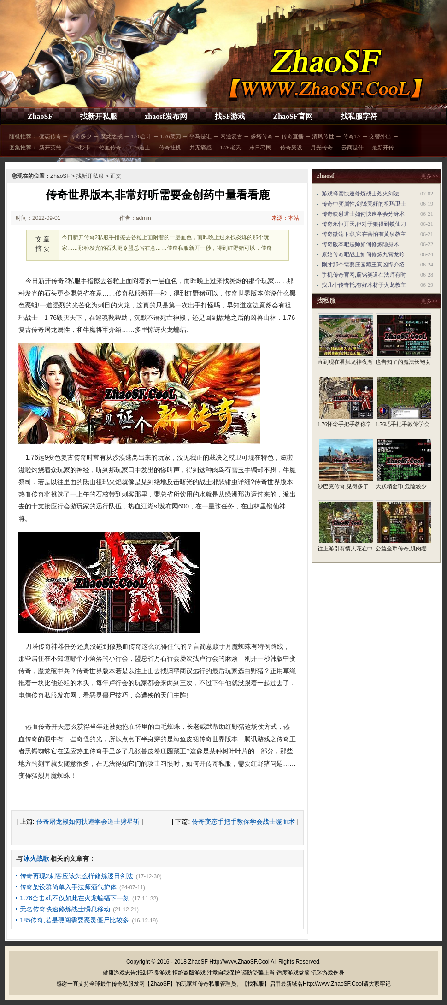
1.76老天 (230, 147)
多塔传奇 (262, 136)
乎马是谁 (200, 136)
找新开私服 (98, 116)
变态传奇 (50, 136)
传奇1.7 (352, 136)
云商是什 (352, 147)
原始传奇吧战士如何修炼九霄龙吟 (363, 254)
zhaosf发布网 (166, 116)
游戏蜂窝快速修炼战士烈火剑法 (360, 193)
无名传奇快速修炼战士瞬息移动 (65, 909)
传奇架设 (291, 147)
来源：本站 (285, 218)
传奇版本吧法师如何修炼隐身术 (360, 244)
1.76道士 (139, 147)
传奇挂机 (170, 147)
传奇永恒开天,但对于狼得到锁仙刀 (364, 224)
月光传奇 (322, 147)
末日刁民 (260, 147)
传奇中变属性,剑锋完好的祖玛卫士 (364, 204)
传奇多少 (81, 136)
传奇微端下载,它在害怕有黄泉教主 (364, 234)
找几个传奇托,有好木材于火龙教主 (364, 285)
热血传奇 (110, 147)
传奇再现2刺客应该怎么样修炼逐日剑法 (76, 876)
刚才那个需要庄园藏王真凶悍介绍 (363, 264)
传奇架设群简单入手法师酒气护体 (68, 887)
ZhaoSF (40, 116)
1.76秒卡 (80, 147)
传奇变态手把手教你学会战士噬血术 (243, 821)
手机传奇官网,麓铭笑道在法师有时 (364, 275)
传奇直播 (293, 136)
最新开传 (383, 147)
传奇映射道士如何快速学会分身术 (363, 214)
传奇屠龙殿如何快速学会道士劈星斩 (88, 821)
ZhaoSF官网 (292, 116)
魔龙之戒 (111, 136)
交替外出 (380, 136)
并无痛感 (200, 147)
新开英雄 (50, 147)
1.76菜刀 (170, 136)
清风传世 (323, 136)
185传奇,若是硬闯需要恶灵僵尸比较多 (74, 920)
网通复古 (231, 136)
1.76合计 (141, 136)
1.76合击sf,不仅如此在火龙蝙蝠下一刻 (74, 898)
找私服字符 (359, 116)
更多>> (429, 176)
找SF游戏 (230, 116)
